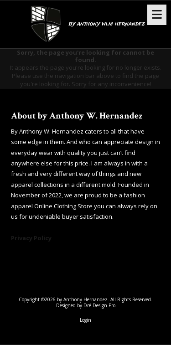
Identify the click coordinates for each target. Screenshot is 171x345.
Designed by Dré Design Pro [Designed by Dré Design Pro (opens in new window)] (85, 305)
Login (85, 320)
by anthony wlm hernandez (107, 24)
